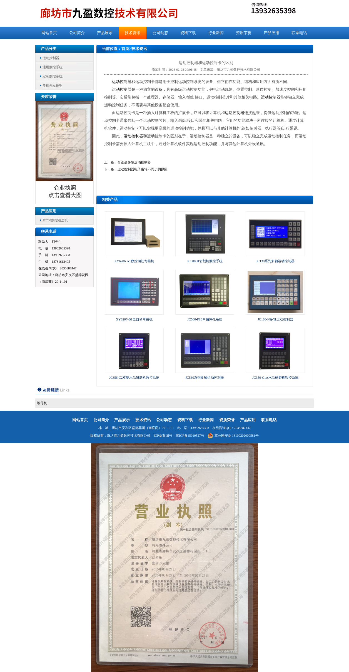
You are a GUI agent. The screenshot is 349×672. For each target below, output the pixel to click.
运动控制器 (51, 58)
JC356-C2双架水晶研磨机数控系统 (134, 378)
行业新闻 (216, 33)
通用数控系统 (53, 67)
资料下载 (188, 33)
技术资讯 (132, 33)
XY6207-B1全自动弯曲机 (134, 319)
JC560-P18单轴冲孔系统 (204, 319)
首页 (125, 49)
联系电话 (299, 33)
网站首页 (49, 33)
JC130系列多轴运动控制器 (275, 261)
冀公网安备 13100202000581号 (233, 435)
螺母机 (42, 403)
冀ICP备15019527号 (190, 436)
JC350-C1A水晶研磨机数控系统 (275, 378)
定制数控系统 (53, 76)
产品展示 (105, 33)
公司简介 (77, 33)
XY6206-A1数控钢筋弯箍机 (134, 261)
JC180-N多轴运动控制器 (275, 319)
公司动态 (160, 33)
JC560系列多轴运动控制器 (205, 378)
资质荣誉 (243, 33)
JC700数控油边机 (55, 220)
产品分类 (48, 49)
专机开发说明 (53, 85)
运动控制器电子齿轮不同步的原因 (143, 169)
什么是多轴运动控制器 (134, 162)
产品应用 (271, 33)
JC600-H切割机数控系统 (204, 261)
